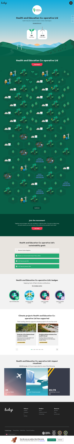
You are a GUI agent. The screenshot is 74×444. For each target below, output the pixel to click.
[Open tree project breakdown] (31, 34)
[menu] (71, 3)
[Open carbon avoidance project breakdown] (42, 34)
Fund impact (37, 64)
